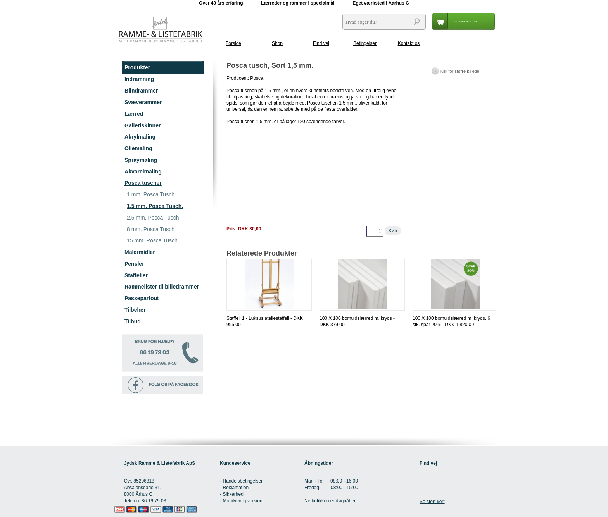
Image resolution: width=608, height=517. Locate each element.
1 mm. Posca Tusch (150, 194)
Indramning (139, 79)
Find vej (321, 43)
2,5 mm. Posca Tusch (153, 218)
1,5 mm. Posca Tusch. (155, 206)
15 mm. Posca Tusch (152, 240)
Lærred (133, 114)
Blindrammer (141, 91)
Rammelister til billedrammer (161, 286)
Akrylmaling (139, 137)
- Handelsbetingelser (241, 481)
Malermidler (139, 252)
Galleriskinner (142, 125)
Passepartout (141, 298)
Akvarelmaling (143, 171)
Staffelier (136, 275)
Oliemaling (138, 148)
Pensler (134, 264)
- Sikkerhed (232, 494)
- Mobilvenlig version (241, 500)
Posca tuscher (143, 183)
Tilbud (132, 321)
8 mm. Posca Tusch (150, 229)
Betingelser (365, 43)
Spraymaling (140, 160)
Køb (393, 231)
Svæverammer (143, 102)
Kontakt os (409, 43)
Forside (233, 43)
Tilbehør (135, 310)
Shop (277, 43)
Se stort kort (432, 501)
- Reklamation (234, 487)
